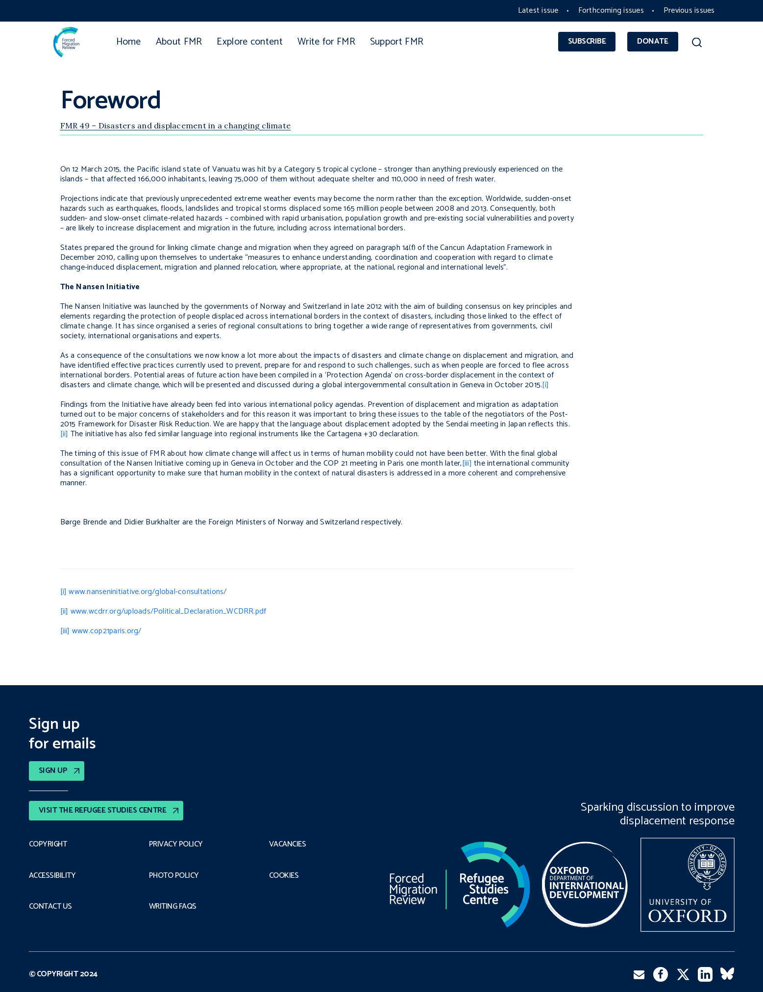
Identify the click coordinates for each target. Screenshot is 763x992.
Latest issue (538, 10)
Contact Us (50, 906)
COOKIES (284, 875)
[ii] (64, 434)
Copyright (48, 844)
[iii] (467, 463)
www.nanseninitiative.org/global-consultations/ (147, 591)
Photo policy (174, 875)
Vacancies (287, 844)
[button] (697, 44)
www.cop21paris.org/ (107, 631)
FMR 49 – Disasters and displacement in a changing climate (175, 125)
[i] (545, 385)
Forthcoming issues (611, 10)
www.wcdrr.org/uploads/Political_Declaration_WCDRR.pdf (169, 611)
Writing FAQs (173, 906)
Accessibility (52, 875)
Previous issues (689, 10)
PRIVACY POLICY (176, 844)
